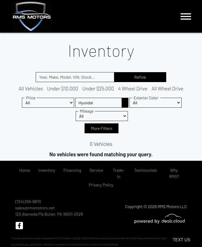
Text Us (181, 240)
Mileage (87, 110)
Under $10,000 (62, 88)
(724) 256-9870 (28, 201)
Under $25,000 (98, 88)
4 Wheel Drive (132, 88)
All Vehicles (31, 88)
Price (30, 97)
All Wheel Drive (167, 88)
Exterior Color (146, 97)
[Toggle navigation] (186, 16)
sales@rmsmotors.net (35, 207)
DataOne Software (91, 238)
